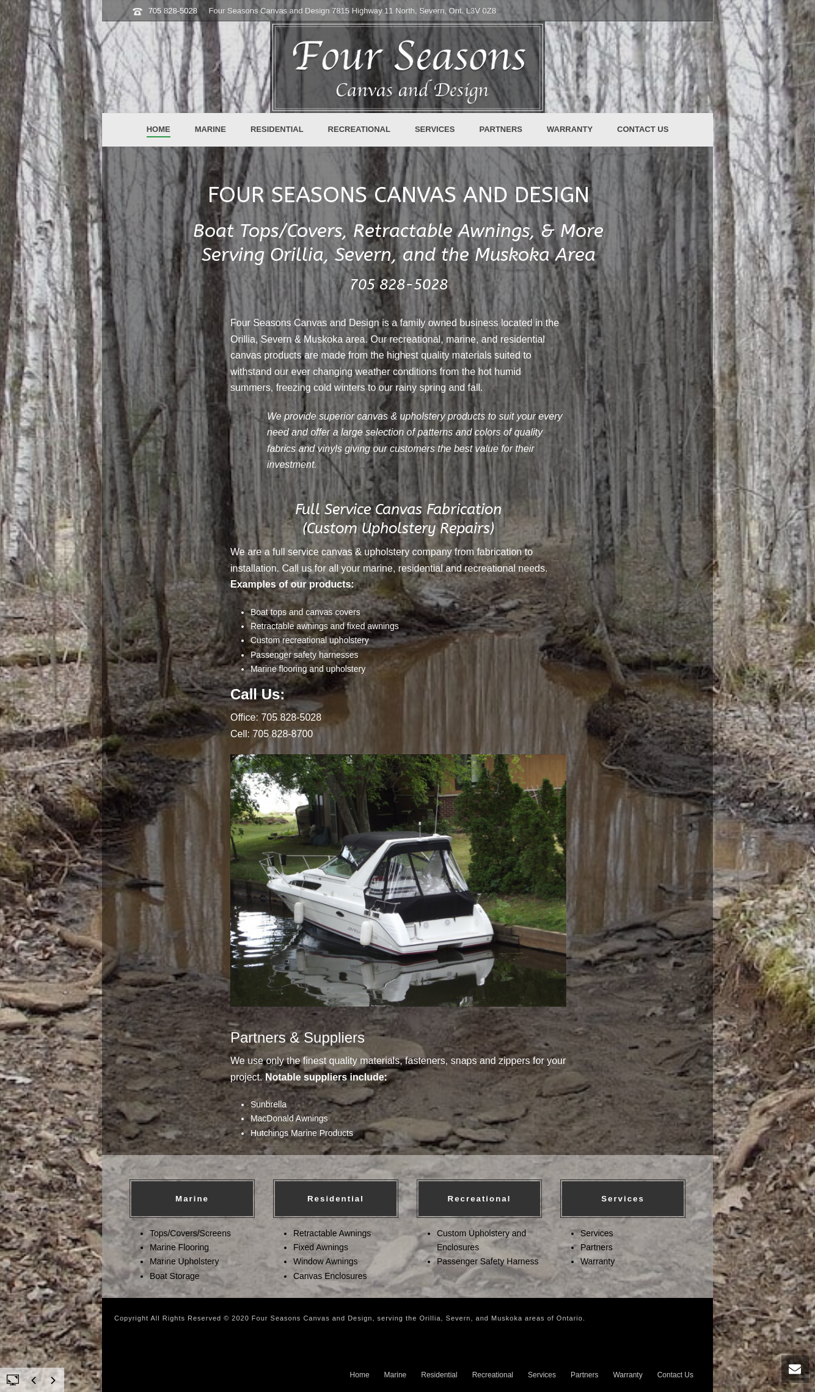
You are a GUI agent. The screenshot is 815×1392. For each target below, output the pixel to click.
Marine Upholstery (184, 1261)
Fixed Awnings (320, 1247)
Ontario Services (144, 1337)
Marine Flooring (179, 1247)
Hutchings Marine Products (301, 1133)
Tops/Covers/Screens (190, 1233)
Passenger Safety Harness (488, 1261)
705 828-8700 (282, 734)
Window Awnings (325, 1261)
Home (158, 129)
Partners (500, 129)
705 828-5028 (172, 10)
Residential (277, 129)
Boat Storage (175, 1276)
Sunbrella (268, 1104)
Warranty (570, 129)
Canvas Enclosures (330, 1276)
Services (435, 129)
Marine (210, 129)
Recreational (359, 129)
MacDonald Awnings (289, 1118)
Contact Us (642, 129)
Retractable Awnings (332, 1233)
